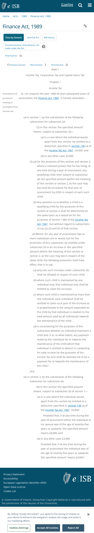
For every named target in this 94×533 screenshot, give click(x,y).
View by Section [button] (13, 37)
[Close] (88, 516)
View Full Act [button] (33, 37)
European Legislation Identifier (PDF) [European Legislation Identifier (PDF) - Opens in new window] (25, 482)
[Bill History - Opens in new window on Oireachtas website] (49, 37)
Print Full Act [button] (11, 55)
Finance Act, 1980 (48, 98)
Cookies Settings (18, 529)
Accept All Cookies (47, 529)
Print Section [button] (57, 64)
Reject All (73, 529)
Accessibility (11, 478)
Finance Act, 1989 (40, 16)
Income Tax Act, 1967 (61, 150)
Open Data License (15, 487)
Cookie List (10, 491)
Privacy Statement (14, 474)
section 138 (78, 146)
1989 (24, 16)
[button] (80, 6)
